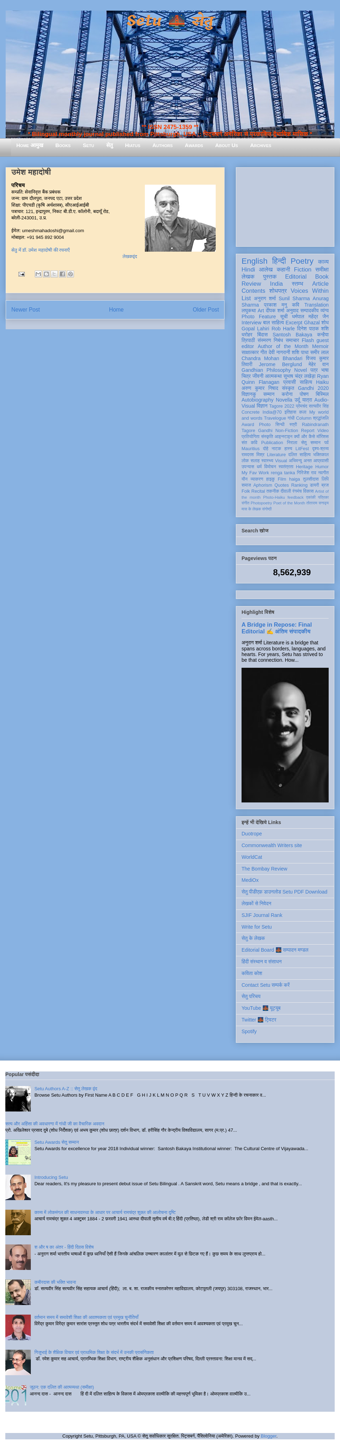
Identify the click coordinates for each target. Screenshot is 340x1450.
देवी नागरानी (279, 352)
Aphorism (262, 485)
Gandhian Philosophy (266, 370)
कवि (295, 305)
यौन (245, 479)
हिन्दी (279, 261)
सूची (284, 316)
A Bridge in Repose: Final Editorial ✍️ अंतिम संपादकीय (277, 627)
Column (303, 418)
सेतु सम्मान (311, 442)
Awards (194, 145)
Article (320, 283)
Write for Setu (257, 927)
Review (251, 283)
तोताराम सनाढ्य (317, 503)
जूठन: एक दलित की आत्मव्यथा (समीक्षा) (62, 1387)
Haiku (322, 382)
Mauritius (251, 448)
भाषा (325, 370)
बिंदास (262, 334)
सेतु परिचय (251, 996)
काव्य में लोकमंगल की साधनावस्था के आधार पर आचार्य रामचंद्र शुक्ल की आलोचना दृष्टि (105, 1212)
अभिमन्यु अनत (300, 460)
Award (248, 424)
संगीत (245, 503)
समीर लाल (319, 352)
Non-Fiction (286, 430)
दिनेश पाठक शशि (313, 328)
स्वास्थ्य (267, 460)
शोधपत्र (278, 290)
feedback (296, 497)
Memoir (320, 346)
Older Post (206, 310)
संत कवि (249, 442)
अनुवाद (292, 310)
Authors (162, 145)
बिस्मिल (322, 394)
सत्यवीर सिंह (319, 406)
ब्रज (325, 485)
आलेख (266, 269)
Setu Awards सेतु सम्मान (56, 1142)
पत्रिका (323, 497)
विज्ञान (262, 406)
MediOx (250, 880)
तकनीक (272, 491)
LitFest (302, 448)
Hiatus (132, 145)
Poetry (301, 261)
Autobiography (257, 400)
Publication (272, 442)
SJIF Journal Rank (262, 915)
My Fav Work (255, 472)
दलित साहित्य (299, 454)
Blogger (268, 1436)
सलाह (255, 460)
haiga (294, 479)
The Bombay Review (264, 869)
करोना (287, 394)
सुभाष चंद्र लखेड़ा (299, 376)
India (276, 283)
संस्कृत (288, 388)
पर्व (326, 442)
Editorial (296, 276)
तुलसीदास (311, 479)
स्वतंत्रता (285, 466)
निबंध (278, 340)
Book (322, 276)
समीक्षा (322, 269)
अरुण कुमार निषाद (260, 388)
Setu (88, 145)
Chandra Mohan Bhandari (272, 358)
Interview (251, 322)
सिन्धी (280, 424)
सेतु (109, 145)
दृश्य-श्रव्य (320, 448)
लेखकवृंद (130, 256)
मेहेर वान (318, 364)
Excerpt (293, 322)
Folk (246, 491)
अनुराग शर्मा (265, 298)
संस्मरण (264, 340)
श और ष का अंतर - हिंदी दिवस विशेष (64, 1247)
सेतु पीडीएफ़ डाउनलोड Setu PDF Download (284, 892)
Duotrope (252, 833)
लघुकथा (249, 310)
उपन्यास (248, 466)
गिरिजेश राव (306, 472)
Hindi (248, 269)
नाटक (276, 448)
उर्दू (297, 400)
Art (261, 310)
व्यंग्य (325, 310)
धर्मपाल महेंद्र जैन (310, 316)
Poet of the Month (289, 503)
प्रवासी (289, 382)
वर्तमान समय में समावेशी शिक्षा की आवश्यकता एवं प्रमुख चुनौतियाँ (86, 1317)
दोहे (265, 448)
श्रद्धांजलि (321, 418)
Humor (322, 466)
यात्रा (307, 400)
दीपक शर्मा (275, 310)
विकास (308, 491)
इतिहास (290, 412)
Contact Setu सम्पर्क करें (266, 985)
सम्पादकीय (309, 310)
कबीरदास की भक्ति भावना (55, 1282)
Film (282, 479)
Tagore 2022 (281, 406)
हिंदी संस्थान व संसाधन (262, 961)
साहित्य (306, 382)
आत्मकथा (273, 376)
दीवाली (285, 491)
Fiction (302, 269)
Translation (316, 305)
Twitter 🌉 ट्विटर (259, 1020)
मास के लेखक (251, 509)
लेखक (248, 276)
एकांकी (311, 497)
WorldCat (252, 857)
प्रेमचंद (301, 406)
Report (307, 430)
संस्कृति (267, 436)
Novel (300, 370)
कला (303, 412)
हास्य (288, 448)
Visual (281, 460)
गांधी (291, 418)
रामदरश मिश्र (253, 454)
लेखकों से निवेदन (256, 903)
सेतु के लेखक (253, 938)
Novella (284, 400)
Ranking (299, 485)
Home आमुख (29, 145)
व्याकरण (256, 479)
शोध (325, 322)
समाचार (292, 340)
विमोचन (270, 466)
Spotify (249, 1031)
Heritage (304, 466)
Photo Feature (259, 316)
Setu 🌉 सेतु (169, 21)
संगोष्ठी (267, 509)
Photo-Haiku (274, 497)
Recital (258, 491)
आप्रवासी (321, 460)
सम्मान (268, 394)
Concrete (251, 412)
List (246, 298)
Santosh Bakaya (292, 334)
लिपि (325, 479)
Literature (276, 454)
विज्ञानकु (249, 394)
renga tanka (283, 472)
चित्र (246, 376)
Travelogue (275, 418)
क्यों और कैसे (304, 436)
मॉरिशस (323, 436)
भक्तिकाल (321, 454)
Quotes (281, 485)
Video (323, 430)
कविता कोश (252, 973)
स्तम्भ (297, 283)
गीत (263, 352)
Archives (260, 145)
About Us (226, 145)
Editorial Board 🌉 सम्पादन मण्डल (275, 950)
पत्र (314, 370)
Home (116, 310)
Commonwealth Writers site (272, 845)
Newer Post (25, 310)
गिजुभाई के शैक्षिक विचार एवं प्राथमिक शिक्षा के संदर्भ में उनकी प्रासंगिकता (94, 1352)
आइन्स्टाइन (283, 436)
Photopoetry (261, 503)
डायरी (314, 485)
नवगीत (323, 472)
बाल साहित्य (273, 322)
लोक (245, 460)
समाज (246, 485)
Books (62, 145)
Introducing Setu (51, 1177)
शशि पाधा (300, 352)
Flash (308, 340)
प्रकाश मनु (275, 305)
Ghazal (311, 322)
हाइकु (270, 479)
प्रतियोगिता (251, 436)
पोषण (304, 394)
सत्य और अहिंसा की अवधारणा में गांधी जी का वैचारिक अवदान (54, 1123)
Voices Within (310, 290)
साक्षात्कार (250, 352)
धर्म (259, 466)
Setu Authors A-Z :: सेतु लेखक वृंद (65, 1088)
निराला (292, 442)
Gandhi (265, 430)
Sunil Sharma (294, 298)
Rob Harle (283, 328)
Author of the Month (283, 346)
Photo (265, 424)
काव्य (323, 261)
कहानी (283, 269)
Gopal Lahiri (255, 328)
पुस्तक (270, 276)
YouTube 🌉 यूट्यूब (261, 1008)
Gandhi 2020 (313, 388)
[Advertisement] (285, 205)
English (254, 261)
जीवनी (258, 376)
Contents (253, 290)
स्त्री (293, 424)
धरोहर (247, 334)
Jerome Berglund (280, 364)
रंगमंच (297, 491)
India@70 (272, 412)
